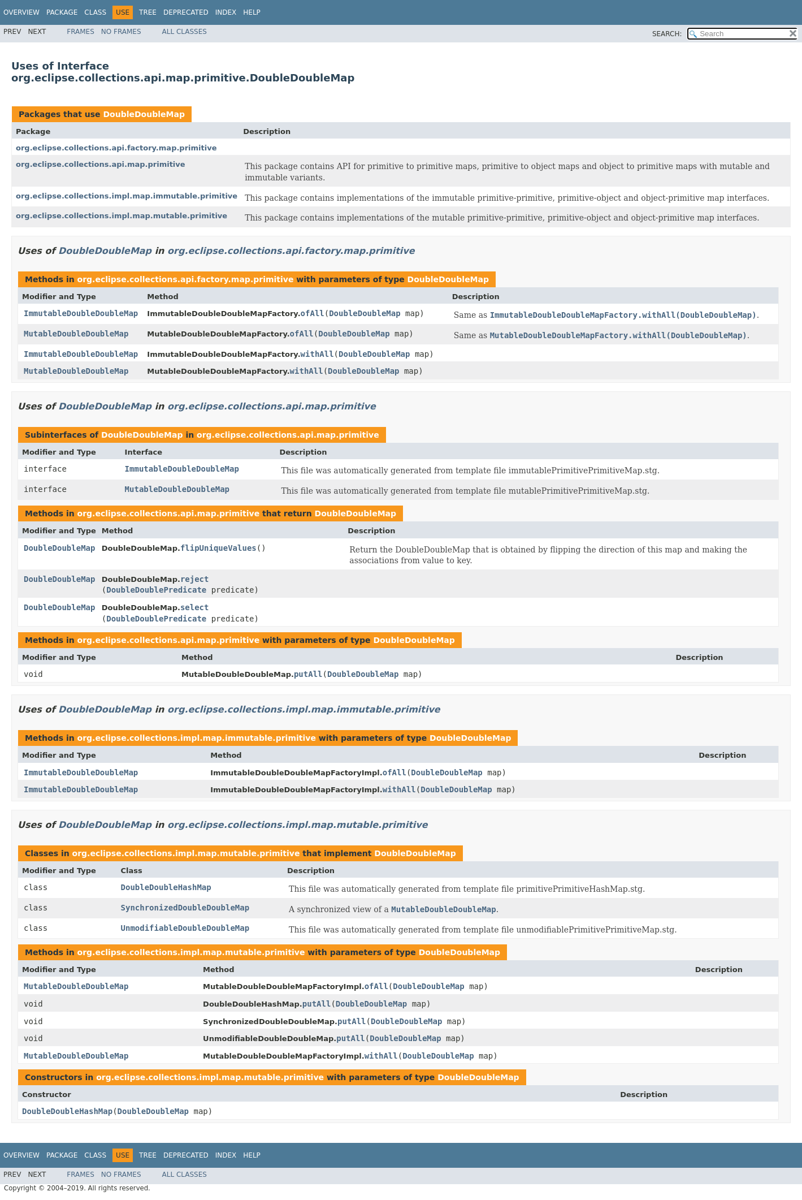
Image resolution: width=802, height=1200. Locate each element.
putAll (308, 674)
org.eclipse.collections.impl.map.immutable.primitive (126, 196)
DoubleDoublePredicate (156, 589)
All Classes (184, 32)
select (194, 607)
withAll (317, 354)
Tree (148, 12)
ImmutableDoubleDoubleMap (81, 313)
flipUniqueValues (218, 547)
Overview (21, 12)
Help (252, 12)
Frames (80, 32)
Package (61, 12)
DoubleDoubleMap (143, 114)
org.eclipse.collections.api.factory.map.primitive (116, 148)
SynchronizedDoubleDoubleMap (185, 907)
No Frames (121, 32)
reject (194, 579)
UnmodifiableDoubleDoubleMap (185, 928)
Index (226, 12)
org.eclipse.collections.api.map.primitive (100, 164)
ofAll (312, 313)
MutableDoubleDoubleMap (76, 333)
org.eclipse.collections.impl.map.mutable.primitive (121, 215)
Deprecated (186, 12)
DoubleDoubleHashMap (166, 887)
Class (95, 12)
